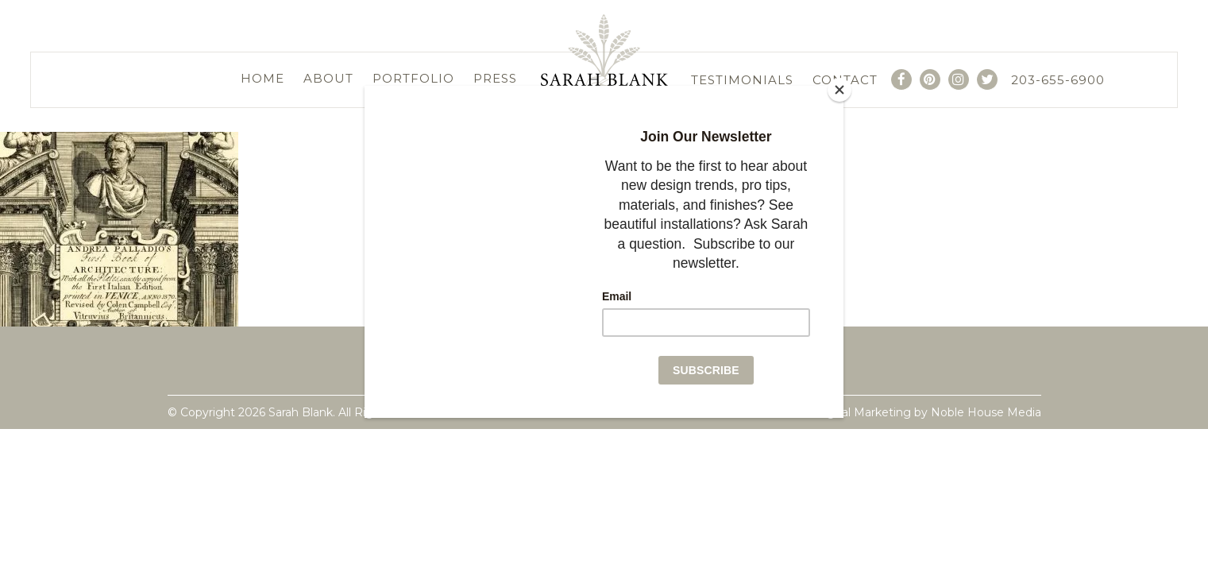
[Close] (839, 90)
